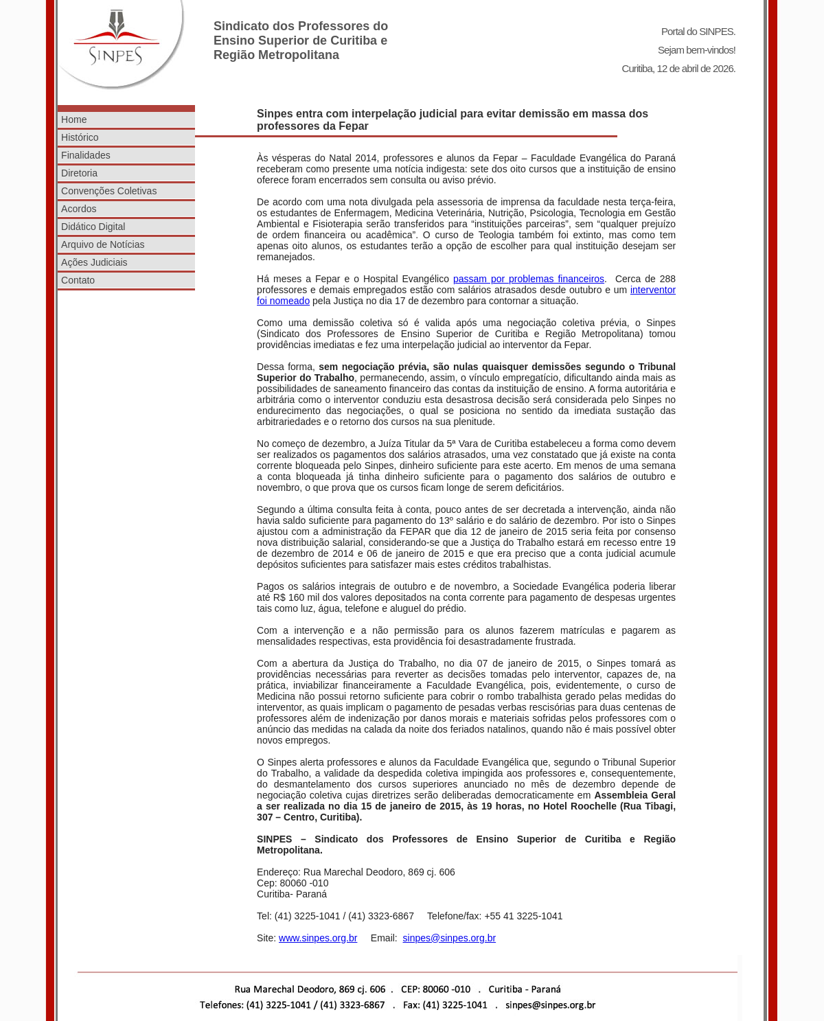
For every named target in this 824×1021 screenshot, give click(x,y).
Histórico (79, 137)
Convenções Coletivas (109, 190)
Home (74, 119)
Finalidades (86, 155)
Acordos (78, 208)
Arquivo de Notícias (102, 244)
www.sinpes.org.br (318, 937)
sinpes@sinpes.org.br (449, 937)
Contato (78, 280)
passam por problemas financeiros (528, 278)
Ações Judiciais (94, 262)
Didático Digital (93, 226)
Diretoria (79, 173)
